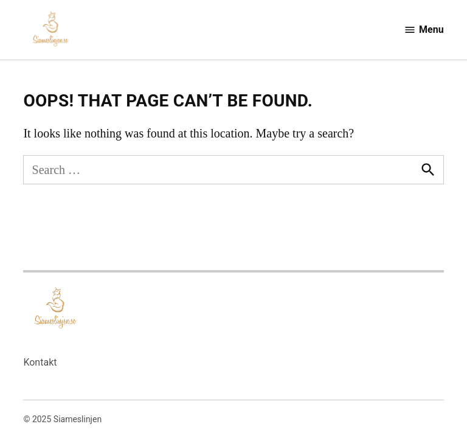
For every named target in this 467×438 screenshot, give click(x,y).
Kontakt (40, 362)
